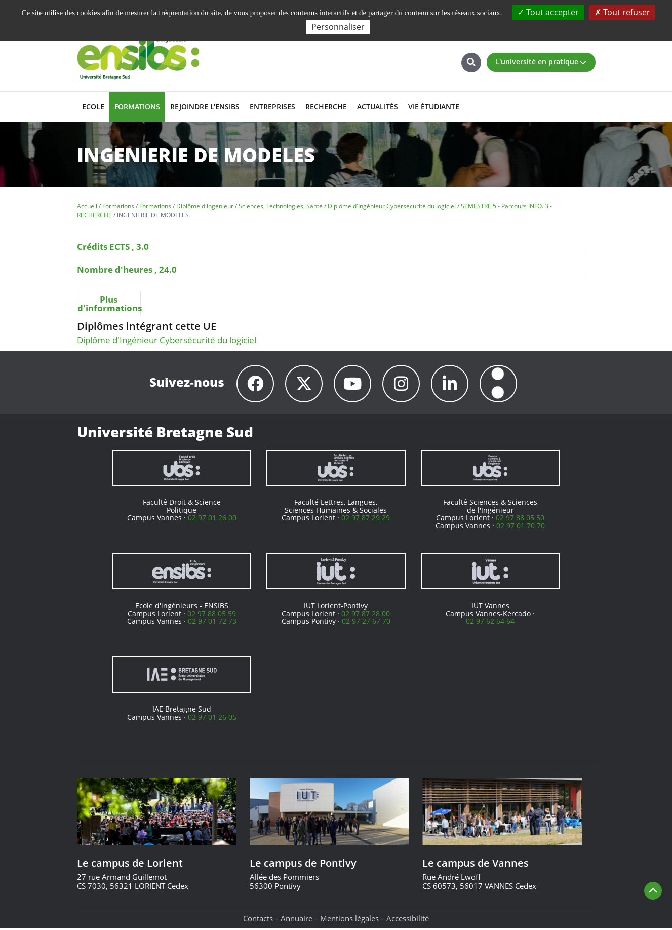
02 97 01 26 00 (212, 519)
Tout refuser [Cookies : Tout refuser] (622, 12)
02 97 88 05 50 (520, 519)
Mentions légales (349, 920)
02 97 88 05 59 (211, 615)
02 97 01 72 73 (212, 622)
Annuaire (296, 920)
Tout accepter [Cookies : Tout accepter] (548, 12)
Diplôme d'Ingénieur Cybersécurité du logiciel (166, 340)
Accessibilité (407, 920)
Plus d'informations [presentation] (109, 303)
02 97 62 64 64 (490, 622)
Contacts (258, 920)
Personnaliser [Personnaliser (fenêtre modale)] (338, 26)
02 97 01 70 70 (520, 527)
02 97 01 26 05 (212, 718)
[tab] (109, 303)
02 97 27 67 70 (366, 622)
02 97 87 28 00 (365, 615)
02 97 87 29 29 (365, 519)
